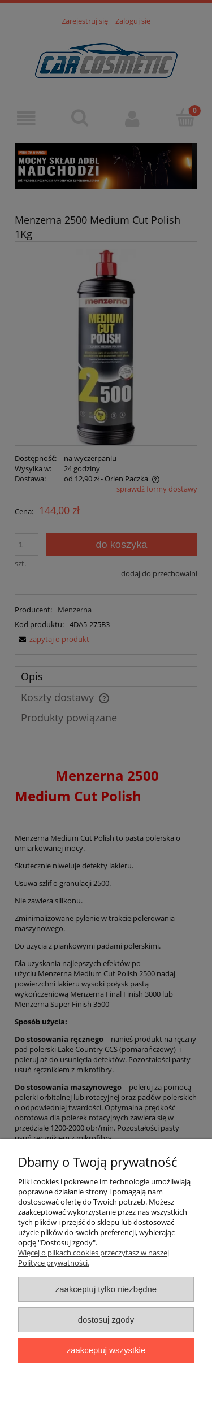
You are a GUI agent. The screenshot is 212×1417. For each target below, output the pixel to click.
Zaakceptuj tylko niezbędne (106, 1289)
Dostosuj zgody (106, 1319)
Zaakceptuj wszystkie (106, 1350)
